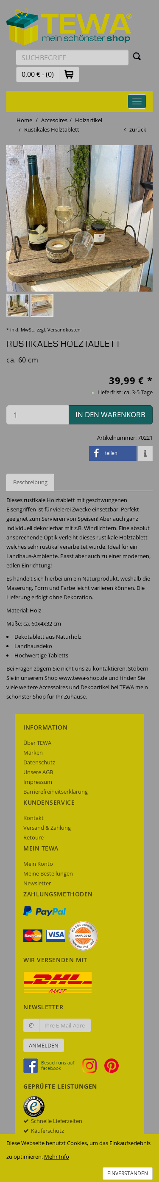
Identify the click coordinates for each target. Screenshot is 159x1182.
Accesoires (54, 120)
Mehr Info (56, 1156)
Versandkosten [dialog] (64, 329)
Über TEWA (37, 743)
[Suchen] (137, 56)
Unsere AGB (38, 772)
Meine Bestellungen (48, 873)
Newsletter (37, 883)
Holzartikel (88, 120)
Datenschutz (39, 762)
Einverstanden (127, 1173)
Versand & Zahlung (47, 827)
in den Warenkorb (110, 414)
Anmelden (44, 1045)
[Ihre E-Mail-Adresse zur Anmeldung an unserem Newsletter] (65, 1025)
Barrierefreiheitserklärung (55, 791)
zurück (137, 129)
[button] (69, 74)
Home (24, 120)
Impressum (37, 782)
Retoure (33, 837)
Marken (33, 752)
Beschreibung (30, 482)
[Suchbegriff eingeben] (72, 57)
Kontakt (33, 818)
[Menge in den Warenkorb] (37, 414)
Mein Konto (38, 864)
